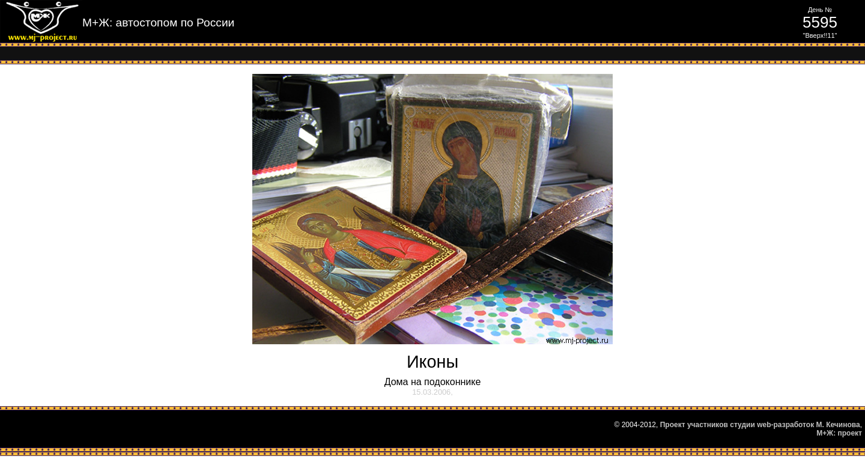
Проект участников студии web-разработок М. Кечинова (760, 425)
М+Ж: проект (839, 433)
